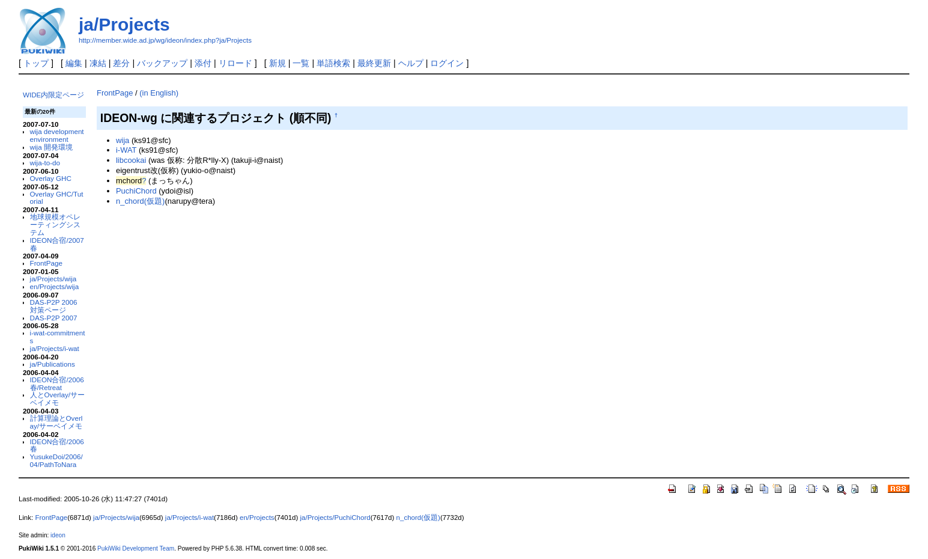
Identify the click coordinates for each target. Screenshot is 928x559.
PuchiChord (136, 190)
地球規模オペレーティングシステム (55, 224)
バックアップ (162, 63)
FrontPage (46, 263)
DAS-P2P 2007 (53, 318)
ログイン (447, 63)
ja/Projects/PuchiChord (335, 517)
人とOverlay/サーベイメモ (57, 398)
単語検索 (333, 63)
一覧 (301, 63)
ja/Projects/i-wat (54, 348)
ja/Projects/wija (53, 279)
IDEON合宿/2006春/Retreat (57, 383)
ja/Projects (124, 24)
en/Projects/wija (54, 286)
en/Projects (257, 517)
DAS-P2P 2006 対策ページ (53, 306)
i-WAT (126, 149)
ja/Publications (52, 364)
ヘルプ (410, 63)
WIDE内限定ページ (53, 95)
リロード (235, 63)
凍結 (97, 63)
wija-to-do (45, 162)
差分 (121, 63)
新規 (277, 63)
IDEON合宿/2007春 (57, 244)
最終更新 (374, 63)
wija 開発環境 (51, 147)
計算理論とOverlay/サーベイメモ (56, 422)
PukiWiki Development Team (135, 548)
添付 (203, 63)
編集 (73, 63)
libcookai (131, 160)
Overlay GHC (50, 178)
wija (122, 140)
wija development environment (57, 135)
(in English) (158, 92)
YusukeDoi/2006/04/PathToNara (56, 460)
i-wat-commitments (57, 336)
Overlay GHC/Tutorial (56, 198)
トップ (36, 63)
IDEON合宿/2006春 (57, 445)
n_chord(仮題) (140, 201)
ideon (57, 535)
